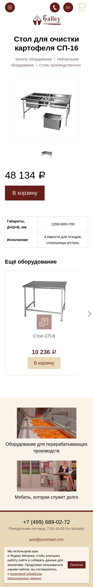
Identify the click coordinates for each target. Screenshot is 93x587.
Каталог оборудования (34, 59)
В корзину (24, 193)
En (68, 7)
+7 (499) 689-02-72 (55, 7)
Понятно (76, 565)
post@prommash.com (46, 539)
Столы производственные (60, 65)
